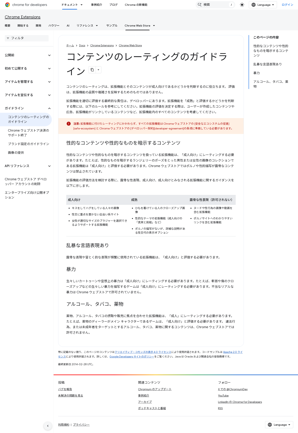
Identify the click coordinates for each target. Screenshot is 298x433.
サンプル (111, 25)
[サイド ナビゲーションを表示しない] (48, 426)
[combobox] (215, 4)
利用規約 (63, 424)
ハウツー (54, 25)
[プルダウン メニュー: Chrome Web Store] (155, 25)
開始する (23, 25)
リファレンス (85, 25)
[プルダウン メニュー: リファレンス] (98, 25)
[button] (23, 55)
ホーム (70, 45)
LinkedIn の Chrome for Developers (240, 402)
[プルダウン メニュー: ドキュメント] (82, 4)
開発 (38, 25)
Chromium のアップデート (155, 389)
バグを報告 (65, 389)
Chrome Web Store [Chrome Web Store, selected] (137, 25)
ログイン (287, 5)
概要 (7, 25)
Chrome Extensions (22, 17)
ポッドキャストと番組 (152, 408)
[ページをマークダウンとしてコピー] (92, 69)
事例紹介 (96, 5)
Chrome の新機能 (136, 5)
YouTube (223, 395)
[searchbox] (27, 38)
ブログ (113, 5)
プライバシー (81, 424)
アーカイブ (145, 402)
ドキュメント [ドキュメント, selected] (69, 5)
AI (68, 25)
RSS (220, 408)
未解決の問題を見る (70, 395)
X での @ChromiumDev (233, 389)
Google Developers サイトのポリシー (132, 356)
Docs (82, 45)
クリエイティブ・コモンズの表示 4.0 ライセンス (143, 352)
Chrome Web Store (130, 45)
